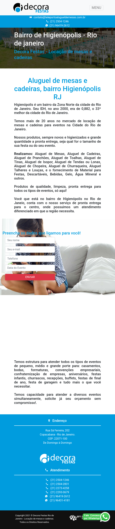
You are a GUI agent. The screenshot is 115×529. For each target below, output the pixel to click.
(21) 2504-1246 (57, 21)
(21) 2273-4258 (57, 488)
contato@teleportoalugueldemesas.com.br (57, 17)
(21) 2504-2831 (57, 484)
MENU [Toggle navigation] (96, 8)
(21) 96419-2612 (57, 25)
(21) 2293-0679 (57, 492)
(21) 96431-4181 (57, 500)
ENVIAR (30, 277)
